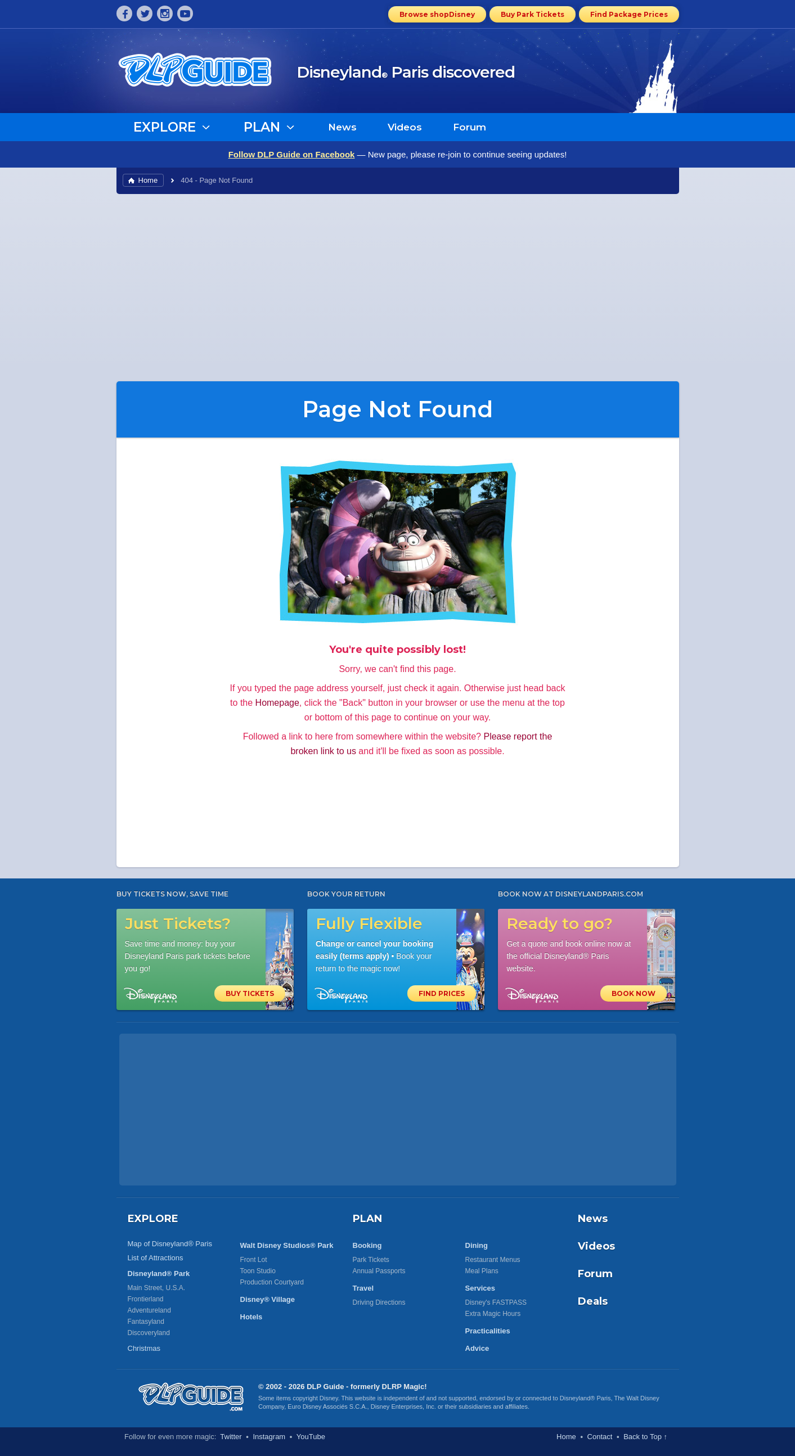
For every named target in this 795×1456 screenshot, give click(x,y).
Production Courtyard (272, 1282)
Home (148, 180)
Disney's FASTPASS (496, 1302)
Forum (469, 127)
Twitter (230, 1436)
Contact (600, 1436)
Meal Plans (481, 1271)
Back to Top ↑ (645, 1436)
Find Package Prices (629, 14)
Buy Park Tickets (532, 14)
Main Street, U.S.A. (157, 1288)
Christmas (144, 1348)
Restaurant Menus (492, 1260)
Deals (593, 1301)
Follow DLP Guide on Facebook (291, 154)
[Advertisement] (397, 287)
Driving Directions (379, 1302)
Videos (405, 127)
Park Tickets (371, 1260)
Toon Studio (258, 1271)
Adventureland (149, 1310)
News (342, 127)
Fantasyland (146, 1322)
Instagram (269, 1436)
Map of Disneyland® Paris (170, 1243)
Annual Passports (379, 1271)
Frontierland (146, 1299)
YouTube (311, 1436)
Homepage (277, 702)
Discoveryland (149, 1333)
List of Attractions (155, 1258)
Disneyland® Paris (585, 1398)
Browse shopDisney (437, 14)
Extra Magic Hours (493, 1314)
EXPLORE (153, 1218)
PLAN (367, 1218)
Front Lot (253, 1260)
